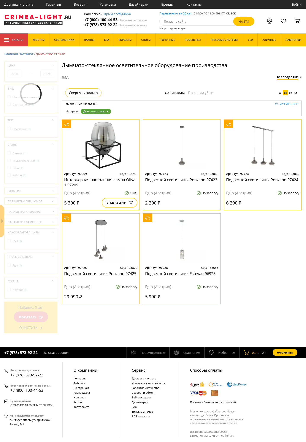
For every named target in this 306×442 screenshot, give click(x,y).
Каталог (14, 39)
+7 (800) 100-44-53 (115, 19)
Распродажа (81, 393)
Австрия (20, 290)
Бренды (167, 4)
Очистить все (286, 104)
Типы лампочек (142, 412)
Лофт (18, 168)
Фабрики (79, 383)
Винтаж (20, 153)
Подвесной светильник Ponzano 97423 (181, 179)
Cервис (139, 370)
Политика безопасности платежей (213, 402)
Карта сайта (81, 407)
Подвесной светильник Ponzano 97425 (100, 273)
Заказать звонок (56, 353)
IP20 (17, 241)
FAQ (134, 407)
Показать (31, 317)
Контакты (194, 4)
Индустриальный (26, 160)
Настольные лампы (27, 97)
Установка (108, 4)
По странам (81, 388)
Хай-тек (19, 175)
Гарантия (53, 4)
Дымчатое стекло (95, 111)
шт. (251, 352)
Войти (297, 4)
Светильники (23, 104)
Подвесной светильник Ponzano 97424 (262, 179)
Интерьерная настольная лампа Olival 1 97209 (100, 182)
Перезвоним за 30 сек (175, 13)
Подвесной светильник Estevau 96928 (180, 273)
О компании (85, 370)
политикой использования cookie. (215, 423)
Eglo (17, 265)
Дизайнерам (138, 4)
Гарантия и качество (145, 388)
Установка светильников (148, 383)
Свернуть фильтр (83, 92)
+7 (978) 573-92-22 (115, 24)
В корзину (119, 203)
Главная (11, 54)
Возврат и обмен (143, 393)
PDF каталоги (141, 416)
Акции (77, 402)
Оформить (285, 352)
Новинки (79, 397)
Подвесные (22, 129)
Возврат (80, 4)
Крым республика (117, 14)
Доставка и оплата (18, 4)
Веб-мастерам (141, 397)
